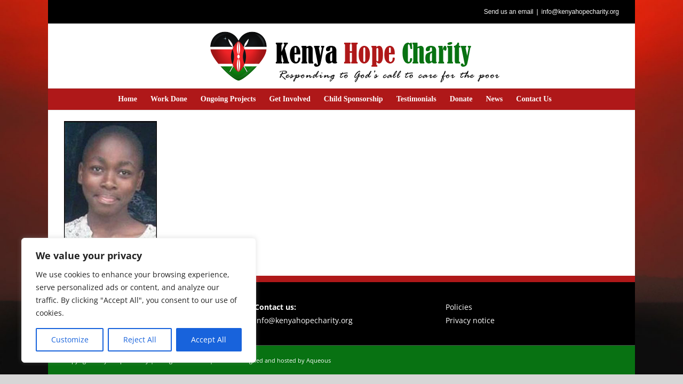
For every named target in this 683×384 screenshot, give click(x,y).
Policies (459, 307)
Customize (70, 339)
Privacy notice (470, 320)
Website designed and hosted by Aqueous (273, 360)
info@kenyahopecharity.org (580, 11)
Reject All (139, 339)
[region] (138, 300)
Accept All (208, 339)
